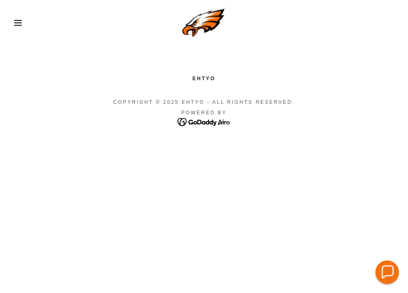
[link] (204, 23)
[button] (20, 23)
